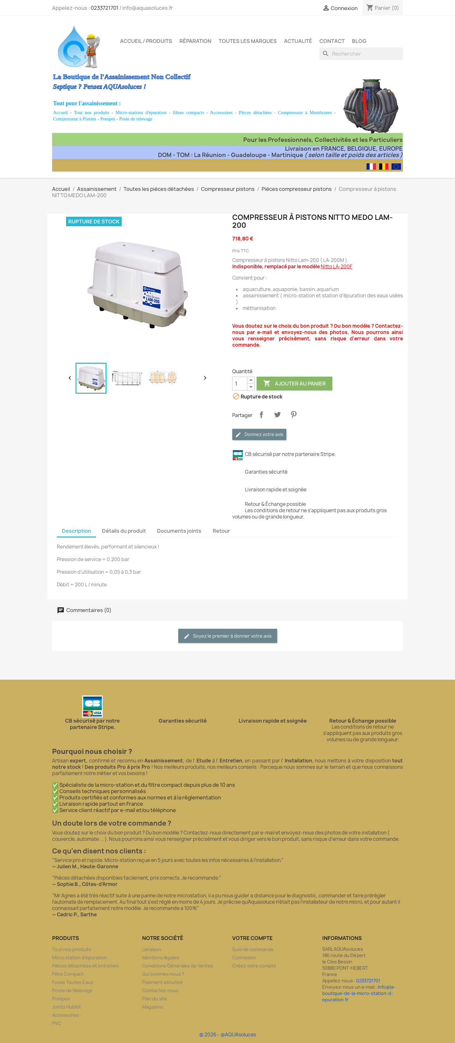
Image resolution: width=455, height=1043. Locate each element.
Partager (261, 414)
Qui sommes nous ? (163, 974)
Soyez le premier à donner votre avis (228, 636)
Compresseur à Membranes (305, 112)
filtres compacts (188, 112)
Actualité (298, 41)
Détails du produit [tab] (124, 530)
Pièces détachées (255, 112)
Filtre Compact (68, 974)
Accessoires (221, 112)
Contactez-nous (160, 990)
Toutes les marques (248, 41)
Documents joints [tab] (179, 530)
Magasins (152, 1007)
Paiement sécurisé (162, 982)
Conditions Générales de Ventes (177, 966)
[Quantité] (239, 384)
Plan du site (154, 999)
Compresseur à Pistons (74, 118)
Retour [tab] (221, 530)
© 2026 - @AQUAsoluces (227, 1034)
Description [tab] (76, 530)
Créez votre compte (254, 966)
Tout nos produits (91, 112)
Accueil (60, 112)
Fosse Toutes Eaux (72, 982)
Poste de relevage (135, 118)
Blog (359, 41)
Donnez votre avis (259, 434)
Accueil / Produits (146, 41)
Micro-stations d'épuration (141, 112)
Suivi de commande (253, 949)
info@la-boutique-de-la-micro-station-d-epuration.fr (358, 993)
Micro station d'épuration (79, 958)
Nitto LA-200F (336, 266)
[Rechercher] (361, 53)
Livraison (151, 949)
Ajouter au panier (294, 383)
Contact (332, 41)
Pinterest (293, 414)
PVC (56, 1023)
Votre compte (252, 938)
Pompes (107, 118)
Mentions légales (160, 958)
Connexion (244, 958)
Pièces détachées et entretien (85, 966)
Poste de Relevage (72, 990)
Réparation (195, 41)
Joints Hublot (66, 1007)
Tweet (277, 414)
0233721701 (104, 7)
